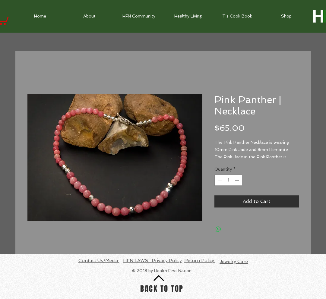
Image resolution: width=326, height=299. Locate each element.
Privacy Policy (165, 260)
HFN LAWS (136, 260)
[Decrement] (219, 180)
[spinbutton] (228, 180)
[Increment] (237, 180)
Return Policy (199, 260)
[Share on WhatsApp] (218, 229)
